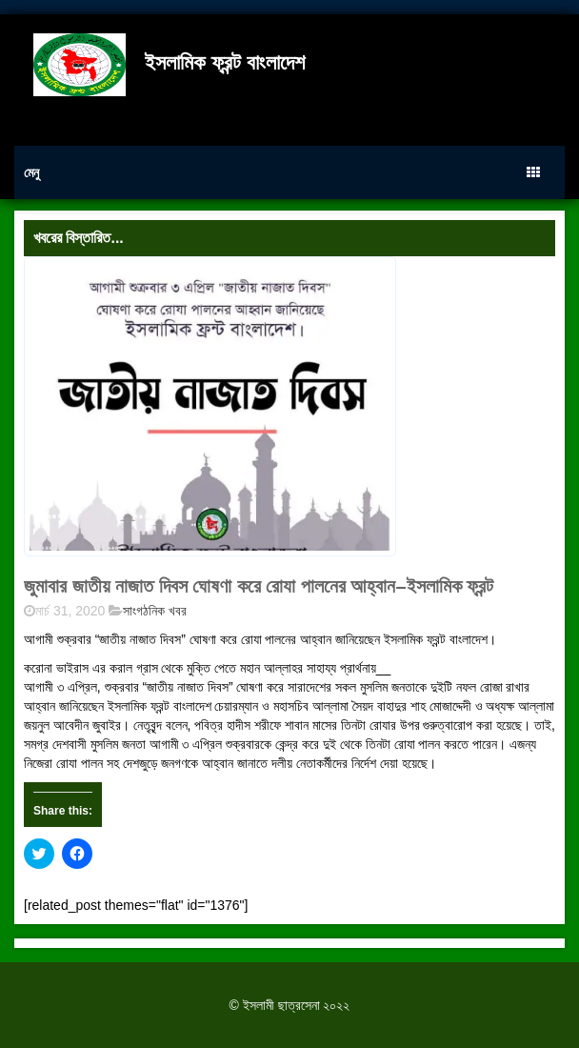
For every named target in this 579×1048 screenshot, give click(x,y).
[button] (210, 406)
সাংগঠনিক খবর (155, 610)
